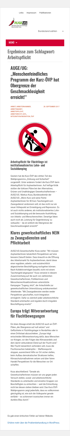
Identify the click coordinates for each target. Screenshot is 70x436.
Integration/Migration (20, 116)
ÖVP (32, 116)
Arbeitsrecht (16, 114)
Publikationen (45, 13)
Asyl (24, 114)
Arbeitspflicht (17, 112)
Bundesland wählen (51, 31)
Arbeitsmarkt (16, 109)
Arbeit (13, 107)
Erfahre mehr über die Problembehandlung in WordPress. (34, 423)
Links (21, 13)
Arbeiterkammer (24, 107)
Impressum (31, 13)
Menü (11, 42)
